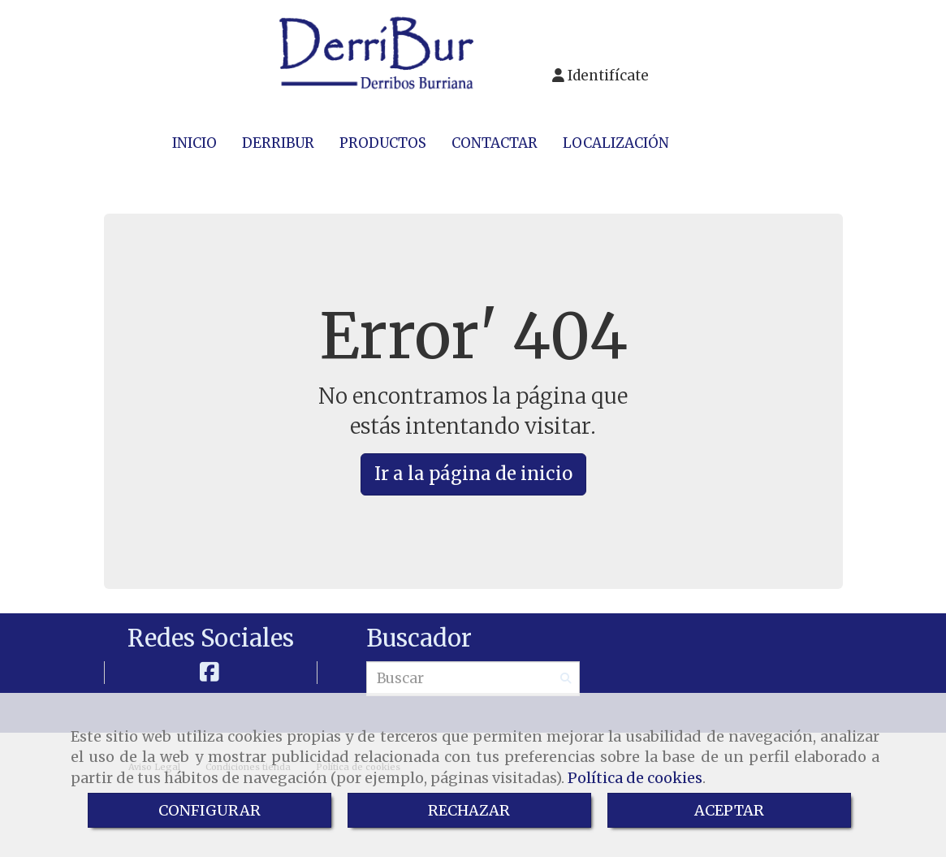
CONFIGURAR (209, 810)
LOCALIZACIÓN (616, 143)
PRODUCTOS (382, 143)
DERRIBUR (278, 143)
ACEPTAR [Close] (729, 810)
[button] (600, 72)
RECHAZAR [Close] (469, 810)
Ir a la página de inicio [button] (473, 473)
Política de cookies (635, 777)
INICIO (194, 143)
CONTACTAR (494, 143)
